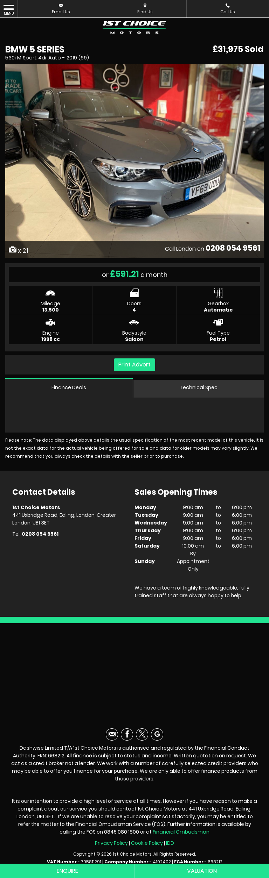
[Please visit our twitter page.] (142, 734)
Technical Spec (199, 387)
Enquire (67, 871)
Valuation (202, 871)
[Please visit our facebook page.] (127, 734)
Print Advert (134, 365)
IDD (170, 843)
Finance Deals (68, 387)
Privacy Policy (111, 843)
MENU (9, 9)
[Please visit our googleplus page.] (157, 734)
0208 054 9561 (233, 248)
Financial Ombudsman (181, 831)
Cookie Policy (147, 843)
